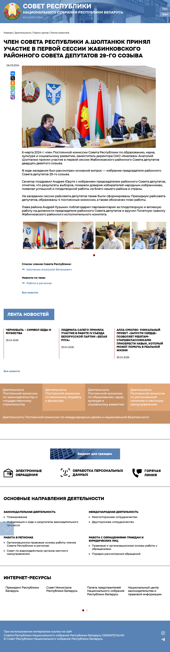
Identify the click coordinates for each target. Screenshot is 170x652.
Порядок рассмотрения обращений (116, 554)
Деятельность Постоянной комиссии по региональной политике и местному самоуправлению (147, 397)
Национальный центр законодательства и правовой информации (144, 591)
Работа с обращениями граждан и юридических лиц (116, 539)
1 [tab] (94, 255)
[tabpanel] (40, 236)
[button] (149, 11)
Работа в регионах (39, 283)
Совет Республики (73, 8)
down (7, 528)
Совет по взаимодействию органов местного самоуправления (37, 552)
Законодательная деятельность (29, 512)
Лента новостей (59, 32)
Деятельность (23, 32)
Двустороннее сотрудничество (113, 522)
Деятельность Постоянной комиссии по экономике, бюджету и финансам (63, 395)
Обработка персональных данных (92, 473)
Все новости (30, 292)
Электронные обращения (23, 473)
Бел (165, 14)
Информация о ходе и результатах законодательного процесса (42, 523)
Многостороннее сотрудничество (114, 517)
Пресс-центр (40, 32)
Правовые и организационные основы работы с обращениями (124, 547)
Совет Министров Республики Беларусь (61, 589)
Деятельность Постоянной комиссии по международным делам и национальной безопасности (76, 417)
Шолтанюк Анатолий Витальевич (49, 269)
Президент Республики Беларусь (22, 589)
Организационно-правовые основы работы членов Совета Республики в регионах (41, 544)
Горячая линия (146, 473)
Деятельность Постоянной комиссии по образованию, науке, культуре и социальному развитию (106, 397)
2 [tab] (87, 611)
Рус (165, 9)
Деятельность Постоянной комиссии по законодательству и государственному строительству (20, 397)
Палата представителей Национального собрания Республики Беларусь (105, 591)
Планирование (17, 517)
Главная (8, 32)
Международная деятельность (113, 512)
